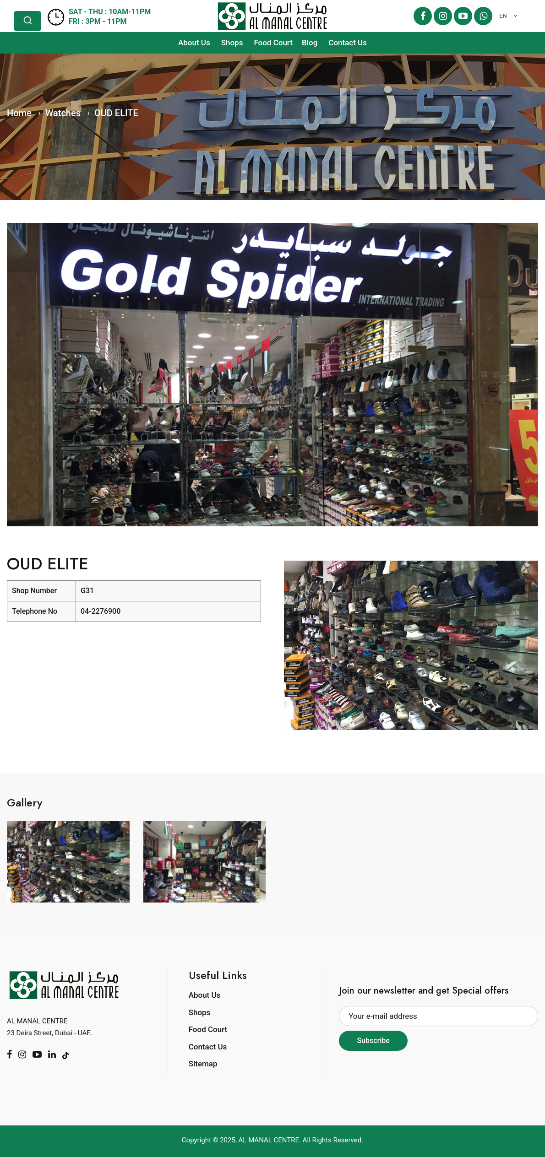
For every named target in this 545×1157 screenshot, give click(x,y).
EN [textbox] (503, 15)
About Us (194, 42)
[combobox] (506, 16)
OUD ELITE (116, 113)
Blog (309, 42)
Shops (232, 42)
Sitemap (203, 1063)
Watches (63, 113)
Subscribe (373, 1040)
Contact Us (347, 42)
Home (19, 113)
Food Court (273, 42)
